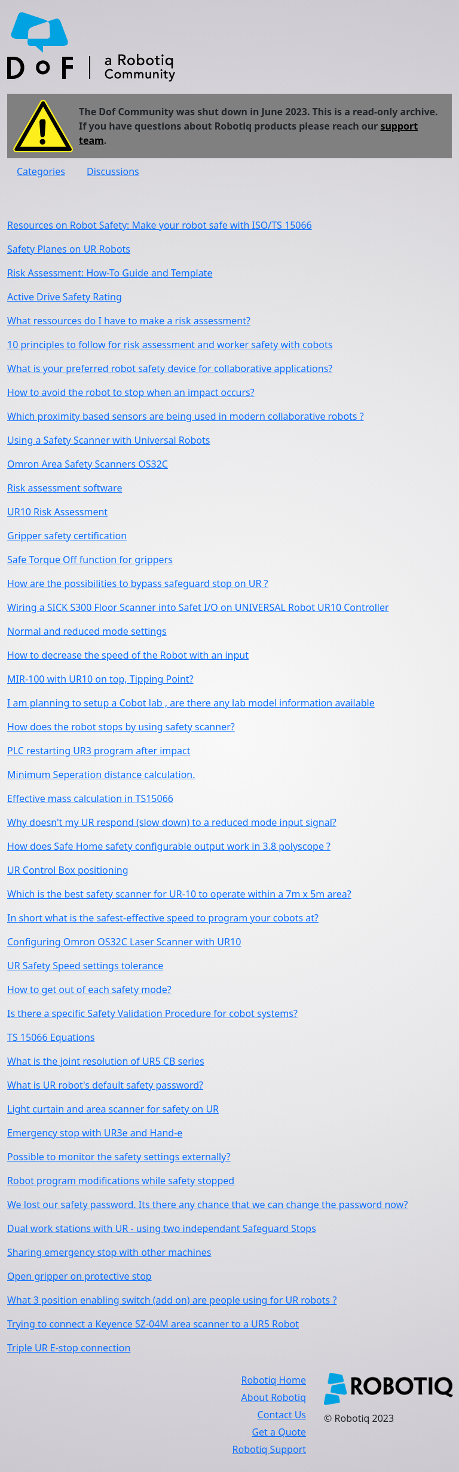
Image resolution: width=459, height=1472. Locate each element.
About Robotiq (273, 1397)
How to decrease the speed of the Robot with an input (128, 655)
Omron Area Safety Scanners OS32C (87, 464)
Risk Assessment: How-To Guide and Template (109, 272)
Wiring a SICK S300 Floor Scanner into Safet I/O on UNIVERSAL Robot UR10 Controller (198, 607)
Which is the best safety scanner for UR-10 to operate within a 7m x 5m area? (179, 894)
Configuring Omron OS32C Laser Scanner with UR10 (124, 941)
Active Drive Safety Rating (64, 296)
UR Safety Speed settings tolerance (85, 965)
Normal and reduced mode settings (87, 631)
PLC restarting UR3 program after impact (99, 750)
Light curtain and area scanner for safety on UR (113, 1108)
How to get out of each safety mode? (89, 989)
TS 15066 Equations (51, 1037)
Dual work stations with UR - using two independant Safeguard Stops (161, 1228)
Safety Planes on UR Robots (68, 249)
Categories (41, 171)
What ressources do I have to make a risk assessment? (128, 320)
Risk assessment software (64, 487)
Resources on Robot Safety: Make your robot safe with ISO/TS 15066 (159, 225)
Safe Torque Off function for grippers (90, 559)
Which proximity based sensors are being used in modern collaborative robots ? (185, 416)
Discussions (113, 171)
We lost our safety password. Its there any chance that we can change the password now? (207, 1204)
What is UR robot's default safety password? (105, 1085)
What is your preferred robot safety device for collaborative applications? (169, 368)
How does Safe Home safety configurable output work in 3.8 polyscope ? (169, 846)
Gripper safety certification (67, 535)
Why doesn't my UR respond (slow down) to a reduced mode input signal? (171, 822)
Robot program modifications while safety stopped (120, 1180)
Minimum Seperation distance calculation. (101, 774)
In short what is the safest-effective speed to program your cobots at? (163, 917)
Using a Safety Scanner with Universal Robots (108, 440)
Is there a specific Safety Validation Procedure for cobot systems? (152, 1013)
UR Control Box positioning (67, 870)
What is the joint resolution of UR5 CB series (105, 1061)
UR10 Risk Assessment (57, 511)
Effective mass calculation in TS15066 (90, 798)
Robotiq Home (273, 1380)
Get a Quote (279, 1432)
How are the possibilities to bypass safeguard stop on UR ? (137, 583)
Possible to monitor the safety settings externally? (119, 1156)
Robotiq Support (269, 1449)
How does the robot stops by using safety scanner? (121, 726)
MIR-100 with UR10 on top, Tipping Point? (100, 679)
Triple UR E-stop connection (68, 1347)
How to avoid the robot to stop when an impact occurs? (131, 392)
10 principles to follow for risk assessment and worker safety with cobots (169, 344)
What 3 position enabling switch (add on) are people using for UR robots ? (171, 1300)
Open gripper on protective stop (79, 1276)
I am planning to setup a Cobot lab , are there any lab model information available (191, 702)
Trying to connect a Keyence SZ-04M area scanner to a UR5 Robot (153, 1323)
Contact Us (282, 1414)
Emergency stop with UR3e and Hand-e (94, 1132)
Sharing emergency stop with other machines (109, 1252)
